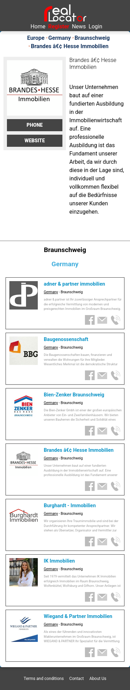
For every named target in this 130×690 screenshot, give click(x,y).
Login (95, 26)
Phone (35, 125)
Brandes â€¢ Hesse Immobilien (78, 450)
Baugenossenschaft (66, 339)
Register (58, 26)
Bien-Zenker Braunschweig (74, 395)
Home (38, 26)
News (79, 26)
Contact (76, 678)
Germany (51, 292)
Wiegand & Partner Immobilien (78, 616)
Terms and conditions (44, 678)
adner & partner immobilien (74, 284)
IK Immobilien (59, 561)
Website (35, 140)
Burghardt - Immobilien (70, 506)
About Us (97, 678)
